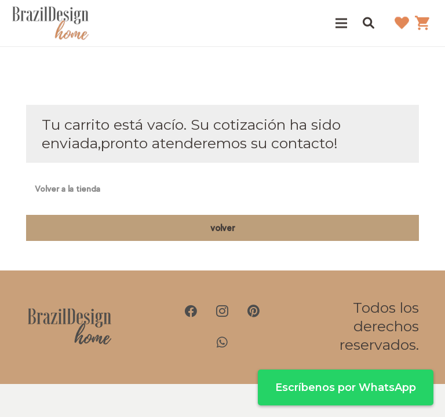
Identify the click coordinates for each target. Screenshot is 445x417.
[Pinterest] (253, 311)
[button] (368, 23)
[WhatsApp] (222, 342)
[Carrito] (422, 23)
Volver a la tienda (67, 188)
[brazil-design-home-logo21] (50, 23)
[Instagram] (222, 311)
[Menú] (341, 23)
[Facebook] (191, 311)
